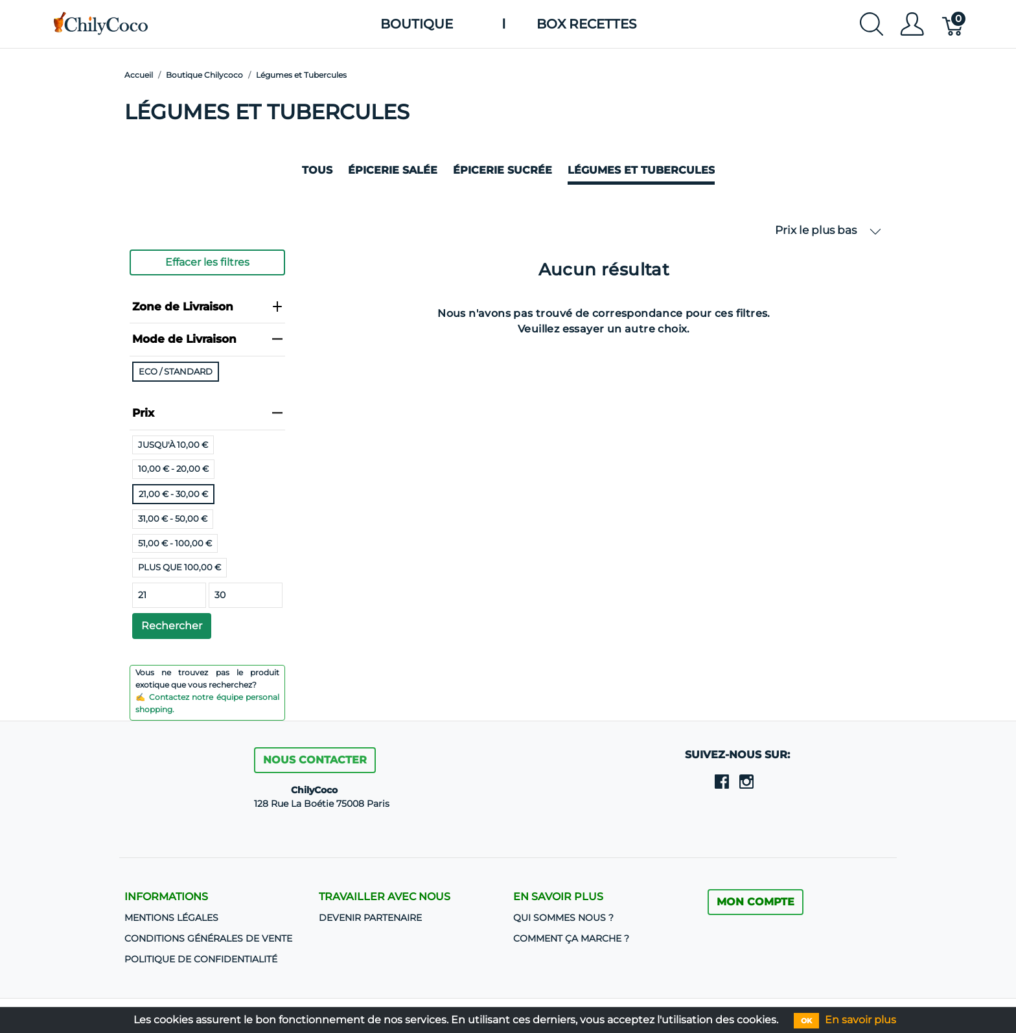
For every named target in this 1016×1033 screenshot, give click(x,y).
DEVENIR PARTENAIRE (370, 917)
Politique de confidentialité (200, 959)
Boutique (416, 24)
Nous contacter (315, 760)
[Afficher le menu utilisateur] (912, 24)
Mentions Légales (171, 917)
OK (806, 1020)
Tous (317, 170)
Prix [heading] (207, 412)
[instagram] (746, 781)
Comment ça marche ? (571, 938)
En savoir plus (860, 1020)
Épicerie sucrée (502, 170)
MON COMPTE (755, 902)
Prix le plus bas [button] (828, 230)
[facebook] (722, 781)
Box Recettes (586, 24)
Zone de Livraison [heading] (207, 306)
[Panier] (953, 24)
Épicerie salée (392, 170)
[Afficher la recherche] (871, 24)
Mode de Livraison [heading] (207, 338)
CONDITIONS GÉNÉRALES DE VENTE (208, 938)
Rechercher (171, 626)
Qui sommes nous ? (563, 917)
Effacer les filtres (207, 262)
